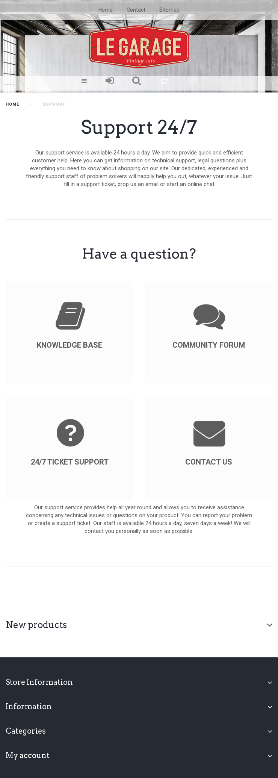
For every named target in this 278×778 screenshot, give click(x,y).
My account (28, 755)
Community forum (208, 345)
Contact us (208, 461)
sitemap (169, 10)
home (105, 10)
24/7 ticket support (70, 461)
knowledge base (69, 345)
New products (36, 624)
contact (136, 10)
